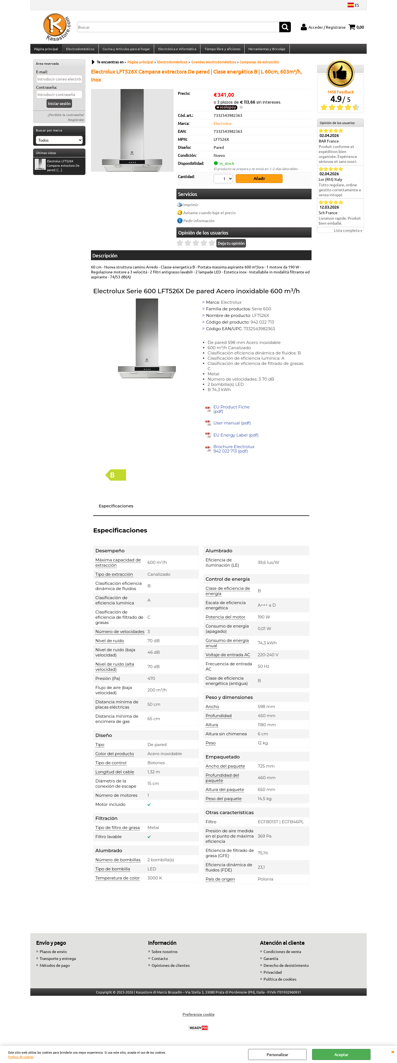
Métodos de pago (55, 967)
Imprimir (190, 206)
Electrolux (223, 126)
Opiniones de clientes (171, 967)
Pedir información (198, 222)
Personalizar (277, 1054)
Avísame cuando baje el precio (209, 214)
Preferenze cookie (198, 1016)
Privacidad (273, 974)
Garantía (271, 960)
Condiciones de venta (282, 953)
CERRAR (392, 1051)
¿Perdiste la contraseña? (66, 118)
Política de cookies (21, 1056)
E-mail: (42, 74)
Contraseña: (46, 90)
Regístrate (76, 123)
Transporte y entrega (58, 960)
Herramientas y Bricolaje (265, 50)
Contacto (160, 960)
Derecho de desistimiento (286, 967)
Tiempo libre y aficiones (221, 50)
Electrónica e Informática (176, 50)
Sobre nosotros (165, 953)
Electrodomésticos (80, 50)
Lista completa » (348, 233)
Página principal (46, 50)
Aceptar (341, 1054)
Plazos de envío (53, 953)
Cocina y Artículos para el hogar (125, 50)
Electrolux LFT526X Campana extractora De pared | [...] (57, 168)
